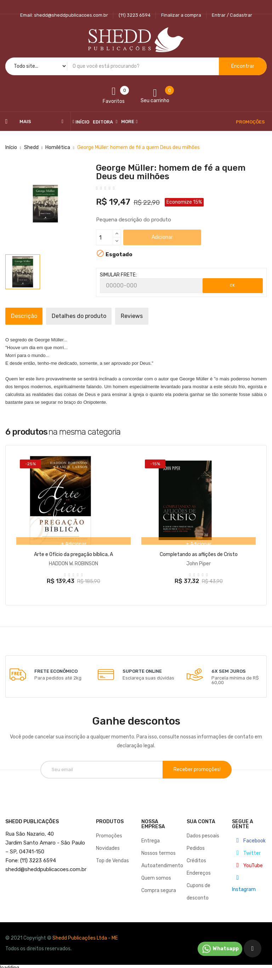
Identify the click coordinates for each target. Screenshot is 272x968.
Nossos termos (158, 850)
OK (232, 285)
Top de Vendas (112, 857)
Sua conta (201, 818)
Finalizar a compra (181, 15)
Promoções (109, 833)
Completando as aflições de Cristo (199, 554)
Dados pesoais (203, 833)
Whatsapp (220, 949)
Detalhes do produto (94, 316)
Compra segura (158, 887)
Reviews (157, 316)
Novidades (108, 845)
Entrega (150, 838)
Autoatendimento (162, 862)
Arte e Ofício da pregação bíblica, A (73, 554)
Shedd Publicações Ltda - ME (85, 935)
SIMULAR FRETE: (118, 275)
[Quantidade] (104, 237)
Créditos (196, 857)
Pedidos (196, 845)
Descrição (29, 316)
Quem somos (156, 875)
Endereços (199, 870)
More (127, 121)
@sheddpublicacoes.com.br (45, 866)
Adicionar (162, 237)
